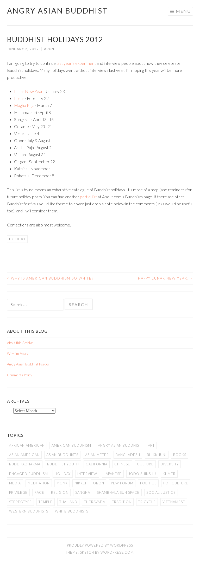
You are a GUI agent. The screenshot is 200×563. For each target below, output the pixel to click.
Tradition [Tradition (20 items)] (122, 502)
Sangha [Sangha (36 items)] (82, 492)
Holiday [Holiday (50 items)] (63, 474)
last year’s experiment (76, 63)
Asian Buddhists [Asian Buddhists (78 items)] (62, 455)
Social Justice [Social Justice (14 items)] (161, 492)
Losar (19, 98)
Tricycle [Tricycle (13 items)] (147, 502)
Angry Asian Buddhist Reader (28, 364)
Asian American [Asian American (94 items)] (24, 455)
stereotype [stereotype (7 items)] (20, 502)
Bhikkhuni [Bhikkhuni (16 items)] (156, 455)
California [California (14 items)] (97, 464)
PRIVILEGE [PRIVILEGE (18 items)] (18, 492)
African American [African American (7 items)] (27, 445)
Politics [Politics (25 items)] (148, 483)
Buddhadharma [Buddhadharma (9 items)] (24, 464)
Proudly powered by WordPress (100, 545)
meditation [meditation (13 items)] (39, 483)
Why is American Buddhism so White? (50, 278)
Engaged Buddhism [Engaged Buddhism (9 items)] (28, 474)
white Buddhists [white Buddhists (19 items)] (71, 511)
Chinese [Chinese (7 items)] (122, 464)
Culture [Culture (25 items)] (145, 464)
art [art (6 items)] (151, 445)
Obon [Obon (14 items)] (98, 483)
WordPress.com (117, 552)
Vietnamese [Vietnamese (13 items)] (173, 502)
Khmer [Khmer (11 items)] (169, 474)
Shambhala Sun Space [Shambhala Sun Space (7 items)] (118, 492)
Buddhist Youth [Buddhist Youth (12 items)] (63, 464)
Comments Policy (19, 375)
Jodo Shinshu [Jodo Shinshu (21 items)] (142, 474)
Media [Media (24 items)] (15, 483)
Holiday (17, 239)
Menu (183, 11)
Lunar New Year (28, 91)
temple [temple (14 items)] (46, 502)
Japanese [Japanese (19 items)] (113, 474)
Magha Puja (24, 105)
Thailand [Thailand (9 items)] (68, 502)
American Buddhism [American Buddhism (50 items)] (71, 445)
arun (49, 49)
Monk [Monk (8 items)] (62, 483)
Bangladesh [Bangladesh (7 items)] (128, 455)
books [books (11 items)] (179, 455)
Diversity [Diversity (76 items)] (169, 464)
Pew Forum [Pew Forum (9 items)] (122, 483)
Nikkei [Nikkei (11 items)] (80, 483)
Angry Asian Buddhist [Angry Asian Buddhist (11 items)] (119, 445)
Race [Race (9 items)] (39, 492)
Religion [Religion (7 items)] (59, 492)
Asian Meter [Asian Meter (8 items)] (97, 455)
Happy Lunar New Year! (165, 278)
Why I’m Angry (17, 353)
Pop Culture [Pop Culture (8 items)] (175, 483)
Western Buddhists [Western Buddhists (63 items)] (28, 511)
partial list (88, 196)
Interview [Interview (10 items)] (87, 474)
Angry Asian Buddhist (57, 10)
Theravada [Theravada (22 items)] (94, 502)
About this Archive (20, 343)
